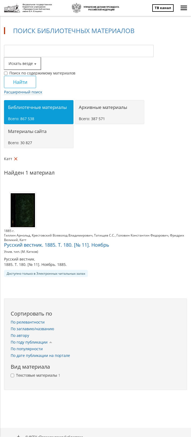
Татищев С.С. (104, 235)
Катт (23, 240)
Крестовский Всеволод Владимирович (62, 235)
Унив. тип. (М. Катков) (21, 251)
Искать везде (22, 63)
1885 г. (9, 231)
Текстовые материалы (35, 375)
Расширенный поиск (23, 92)
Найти (20, 82)
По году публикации (31, 342)
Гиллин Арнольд (17, 235)
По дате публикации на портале (40, 355)
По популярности (27, 348)
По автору (20, 335)
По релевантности (28, 322)
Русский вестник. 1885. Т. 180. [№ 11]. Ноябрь (56, 245)
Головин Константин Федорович (142, 235)
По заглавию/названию (32, 328)
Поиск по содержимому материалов (39, 73)
